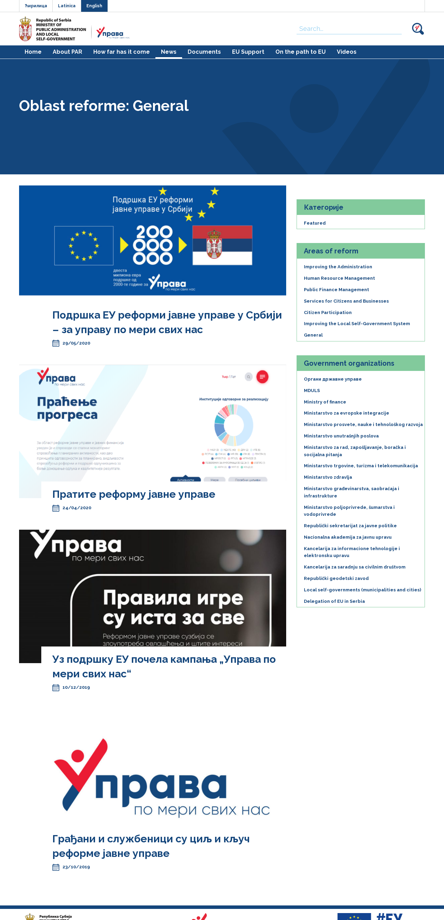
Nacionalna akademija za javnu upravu (348, 537)
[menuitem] (33, 52)
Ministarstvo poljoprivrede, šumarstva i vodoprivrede (349, 511)
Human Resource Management (339, 278)
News (169, 52)
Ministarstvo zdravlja (328, 477)
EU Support (248, 52)
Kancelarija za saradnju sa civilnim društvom (354, 567)
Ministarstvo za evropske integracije (346, 413)
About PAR (67, 52)
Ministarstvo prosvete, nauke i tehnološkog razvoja (363, 424)
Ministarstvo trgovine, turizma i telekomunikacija (361, 465)
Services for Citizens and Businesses (346, 301)
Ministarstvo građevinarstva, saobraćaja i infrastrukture (351, 492)
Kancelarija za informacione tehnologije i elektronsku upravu (352, 552)
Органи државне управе (333, 379)
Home (33, 52)
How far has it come (121, 52)
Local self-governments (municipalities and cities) (362, 589)
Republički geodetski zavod (336, 578)
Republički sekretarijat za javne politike (350, 525)
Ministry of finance (325, 402)
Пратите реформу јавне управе (133, 494)
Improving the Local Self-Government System (357, 323)
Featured (315, 223)
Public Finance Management (336, 289)
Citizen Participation (328, 312)
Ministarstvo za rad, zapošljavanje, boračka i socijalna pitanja (355, 451)
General (313, 335)
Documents (204, 52)
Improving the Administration (338, 266)
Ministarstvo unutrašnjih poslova (341, 436)
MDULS (312, 390)
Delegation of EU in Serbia (334, 601)
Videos (347, 52)
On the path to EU (300, 52)
